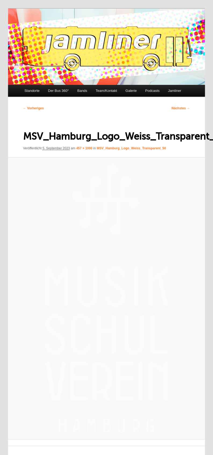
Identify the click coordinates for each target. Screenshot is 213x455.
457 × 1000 (84, 148)
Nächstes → (181, 108)
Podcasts (152, 91)
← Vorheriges (33, 108)
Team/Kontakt (106, 91)
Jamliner (174, 91)
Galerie (131, 91)
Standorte (31, 91)
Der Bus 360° (58, 91)
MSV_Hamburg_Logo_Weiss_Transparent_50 (131, 148)
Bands (82, 91)
